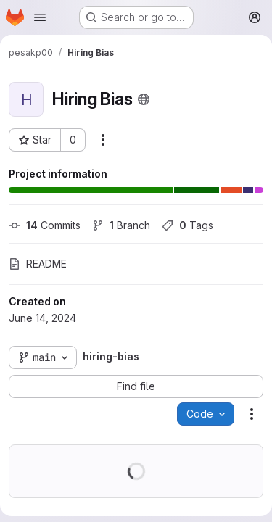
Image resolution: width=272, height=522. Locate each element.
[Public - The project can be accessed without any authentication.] (143, 99)
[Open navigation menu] (39, 17)
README (38, 263)
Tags (187, 225)
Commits (45, 225)
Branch (121, 225)
